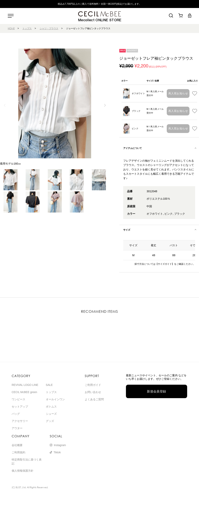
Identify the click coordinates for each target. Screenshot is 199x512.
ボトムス (51, 406)
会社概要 (17, 445)
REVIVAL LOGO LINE (25, 384)
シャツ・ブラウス (49, 28)
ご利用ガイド (93, 384)
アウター (17, 428)
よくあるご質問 (94, 399)
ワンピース (18, 399)
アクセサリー (20, 421)
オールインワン (55, 399)
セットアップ (20, 406)
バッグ (16, 413)
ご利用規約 (18, 452)
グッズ (50, 421)
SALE (49, 384)
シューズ (51, 413)
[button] (104, 105)
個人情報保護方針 (22, 470)
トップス (27, 28)
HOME (11, 28)
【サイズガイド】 (164, 264)
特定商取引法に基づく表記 (27, 461)
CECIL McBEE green (24, 392)
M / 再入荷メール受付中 (155, 93)
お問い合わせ (93, 392)
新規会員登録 (156, 391)
